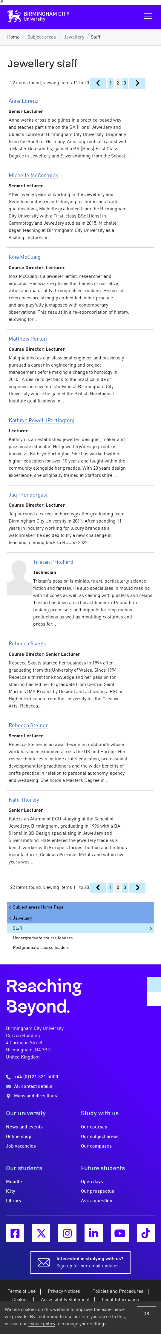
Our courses (94, 1127)
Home (13, 37)
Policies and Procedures (117, 1291)
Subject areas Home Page (36, 907)
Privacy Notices (64, 1291)
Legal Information (120, 1300)
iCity (10, 1191)
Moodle (14, 1182)
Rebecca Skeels (27, 644)
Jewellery (74, 37)
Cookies (20, 1300)
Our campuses (96, 1146)
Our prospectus (97, 1191)
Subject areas (41, 37)
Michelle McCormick (33, 175)
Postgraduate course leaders (41, 947)
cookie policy (41, 1324)
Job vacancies (21, 1146)
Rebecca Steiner (28, 725)
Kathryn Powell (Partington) (41, 420)
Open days (92, 1182)
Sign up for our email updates (89, 1262)
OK (146, 1314)
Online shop (18, 1136)
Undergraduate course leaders (43, 938)
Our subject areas (100, 1136)
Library (14, 1201)
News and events (24, 1127)
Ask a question (96, 1201)
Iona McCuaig (25, 257)
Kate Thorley (24, 800)
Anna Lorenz (23, 101)
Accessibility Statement (65, 1300)
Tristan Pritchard (53, 562)
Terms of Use (22, 1291)
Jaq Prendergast (28, 495)
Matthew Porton (28, 339)
